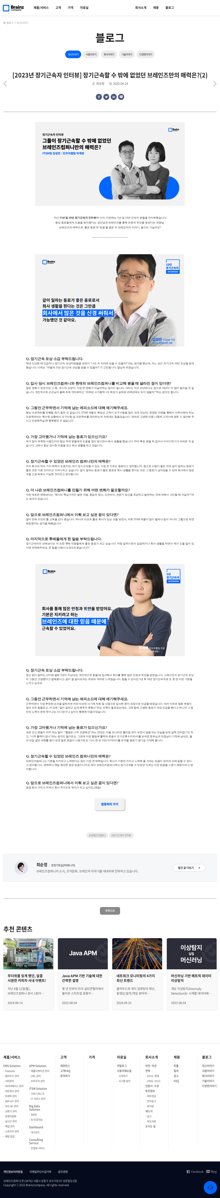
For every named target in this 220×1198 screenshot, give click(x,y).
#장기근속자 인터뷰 (121, 835)
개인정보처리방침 (13, 1172)
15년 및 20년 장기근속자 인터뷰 (77, 217)
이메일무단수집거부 (40, 1172)
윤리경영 (63, 1172)
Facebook (195, 1171)
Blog (211, 1171)
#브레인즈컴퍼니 (97, 835)
